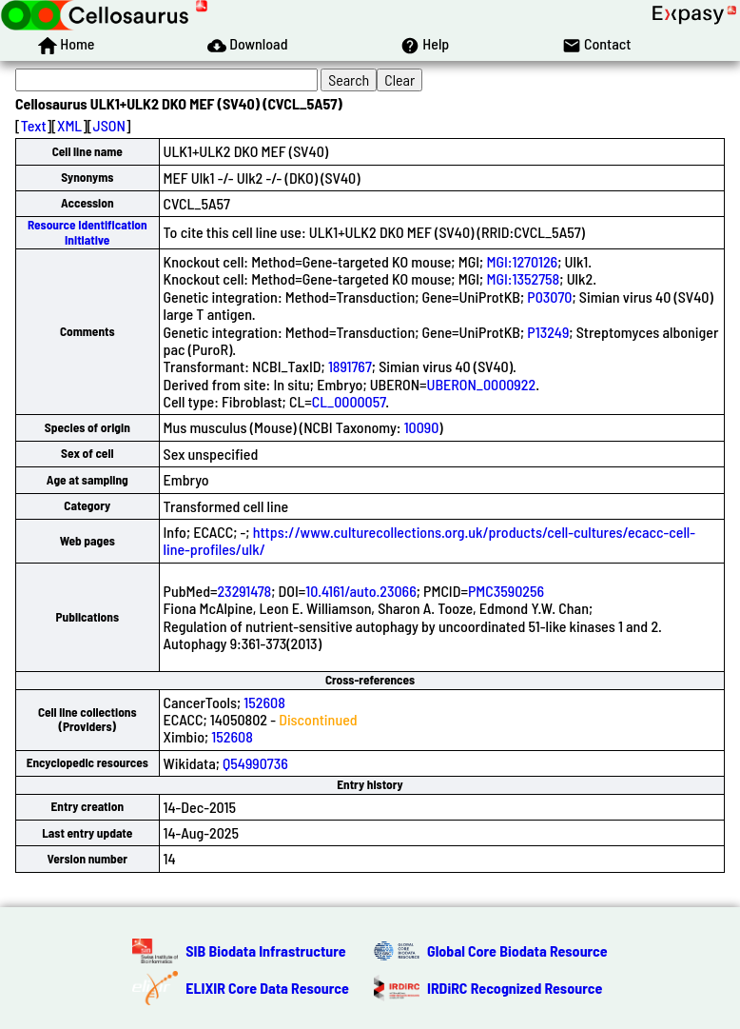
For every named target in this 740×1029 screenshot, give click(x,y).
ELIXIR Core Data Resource (267, 988)
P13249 (548, 332)
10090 (421, 427)
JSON (109, 125)
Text (34, 125)
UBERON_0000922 (481, 384)
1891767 (350, 366)
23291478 (245, 591)
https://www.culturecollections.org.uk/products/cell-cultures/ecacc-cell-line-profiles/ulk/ (430, 540)
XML (69, 125)
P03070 (549, 296)
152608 (263, 702)
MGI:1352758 (522, 278)
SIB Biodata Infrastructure (265, 950)
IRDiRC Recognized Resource (514, 988)
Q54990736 (255, 763)
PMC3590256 (506, 591)
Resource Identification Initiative (87, 232)
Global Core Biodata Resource (517, 950)
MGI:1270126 (521, 261)
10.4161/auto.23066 (360, 591)
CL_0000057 (349, 401)
